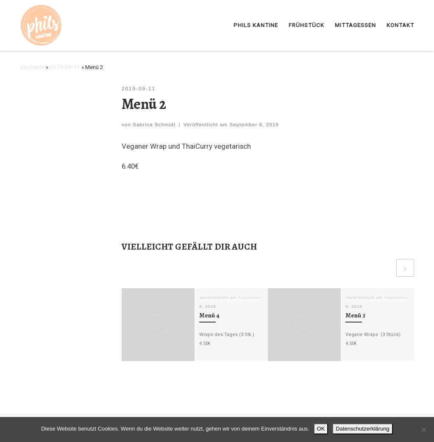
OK (321, 428)
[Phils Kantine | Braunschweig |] (41, 24)
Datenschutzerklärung (362, 428)
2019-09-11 (65, 67)
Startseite (32, 67)
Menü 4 (209, 315)
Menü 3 (355, 315)
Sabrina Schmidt (154, 124)
